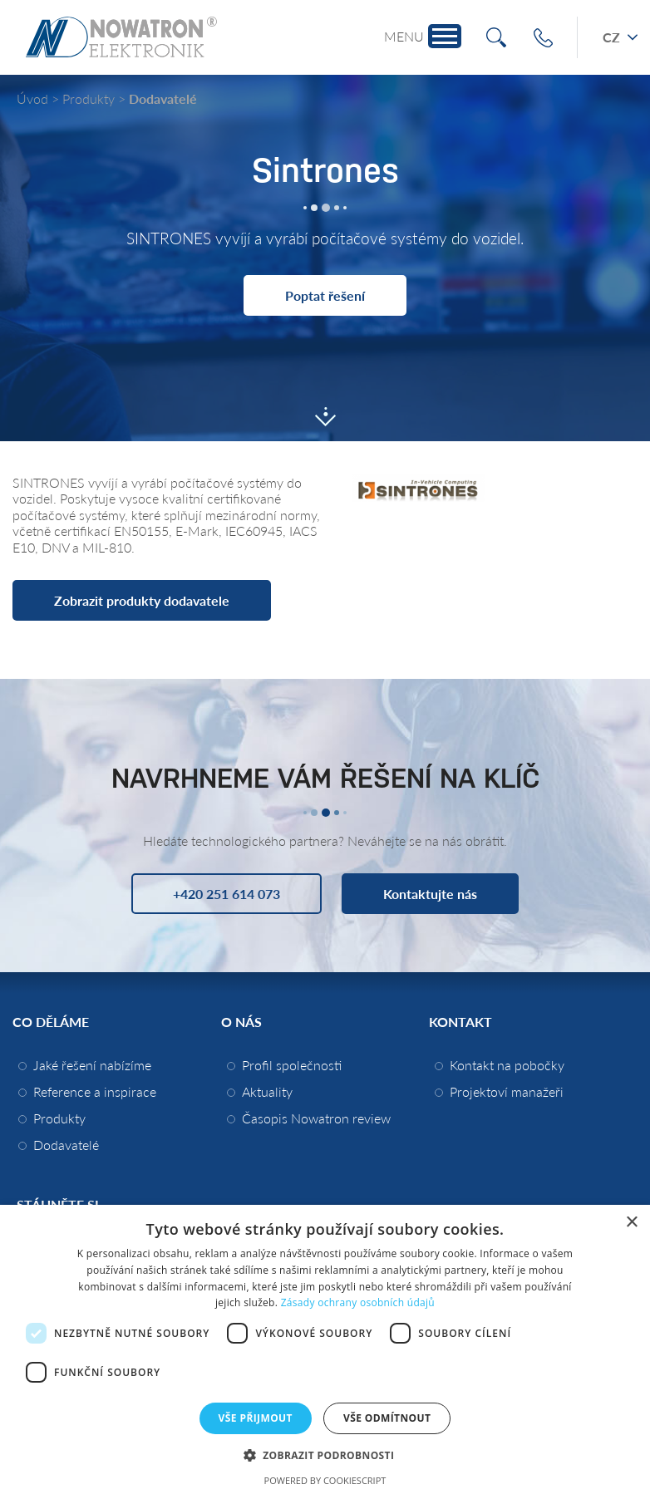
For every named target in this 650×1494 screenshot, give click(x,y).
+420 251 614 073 (543, 37)
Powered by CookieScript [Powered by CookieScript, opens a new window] (325, 1480)
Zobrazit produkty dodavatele (141, 600)
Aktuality (267, 1091)
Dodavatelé (163, 98)
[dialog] (325, 1349)
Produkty (88, 98)
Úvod (32, 98)
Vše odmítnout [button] (387, 1418)
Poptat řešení (325, 295)
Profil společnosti (292, 1064)
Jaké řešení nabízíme (92, 1064)
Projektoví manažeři (507, 1091)
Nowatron (121, 37)
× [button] (631, 1222)
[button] (325, 1454)
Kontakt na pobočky (507, 1064)
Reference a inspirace (94, 1091)
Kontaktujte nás (430, 893)
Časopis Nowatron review (316, 1118)
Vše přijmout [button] (256, 1418)
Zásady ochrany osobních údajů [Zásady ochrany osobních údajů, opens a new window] (358, 1302)
